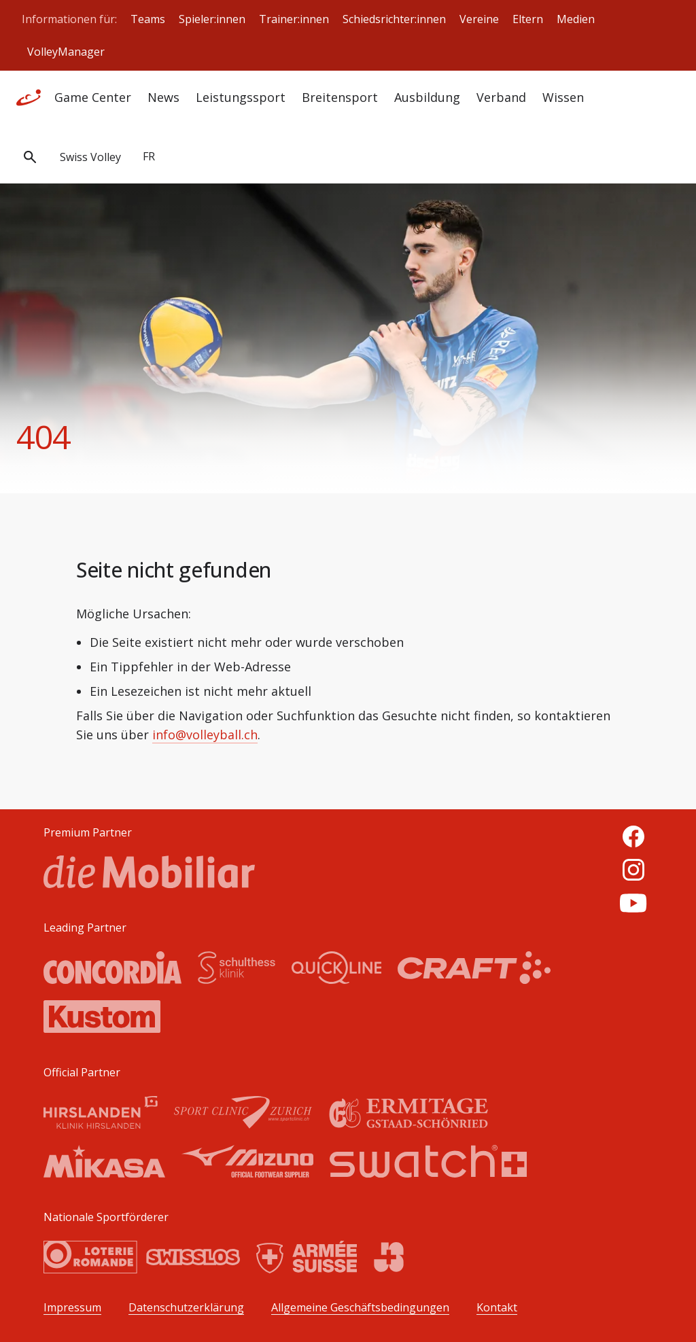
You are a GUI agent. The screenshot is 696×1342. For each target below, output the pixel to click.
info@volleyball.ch (205, 734)
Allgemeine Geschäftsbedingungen (360, 1308)
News (163, 97)
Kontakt (496, 1308)
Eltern (527, 19)
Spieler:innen (212, 19)
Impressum (72, 1308)
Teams (147, 19)
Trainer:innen (294, 19)
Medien (576, 19)
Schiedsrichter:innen (394, 19)
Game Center (92, 97)
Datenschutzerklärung (186, 1308)
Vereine (479, 19)
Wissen (563, 97)
